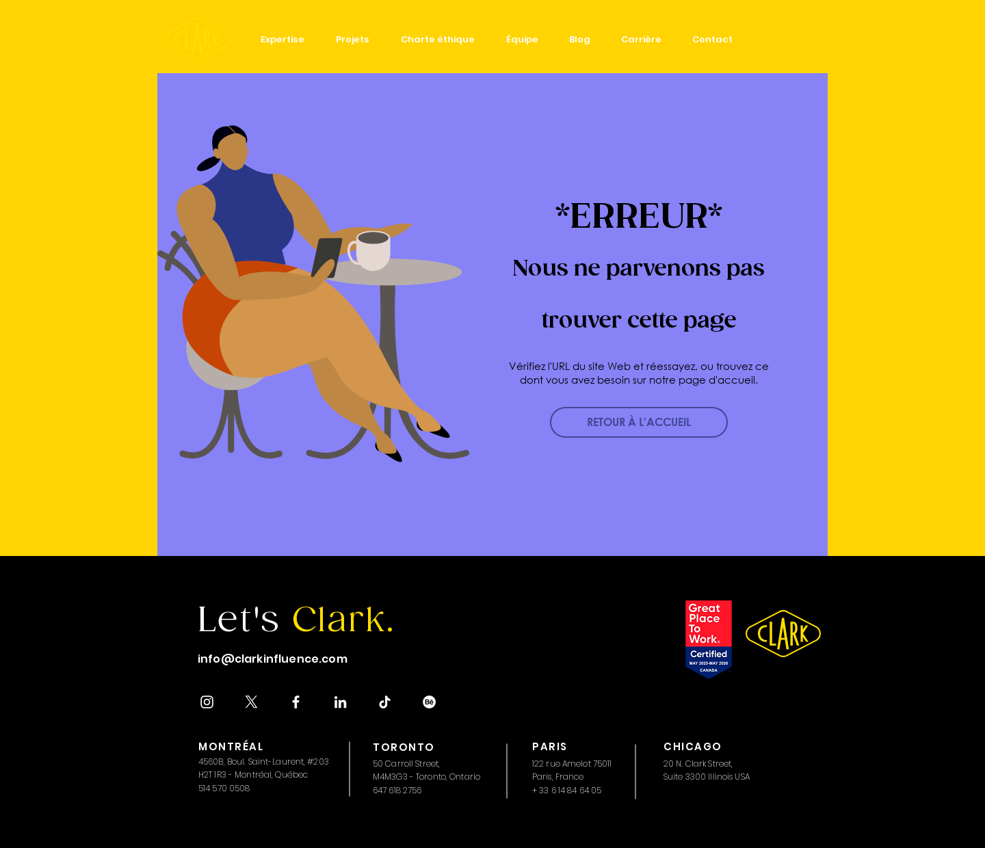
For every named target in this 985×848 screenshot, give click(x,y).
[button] (282, 39)
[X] (251, 702)
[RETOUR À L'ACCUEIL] (639, 422)
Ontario (464, 776)
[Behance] (429, 702)
